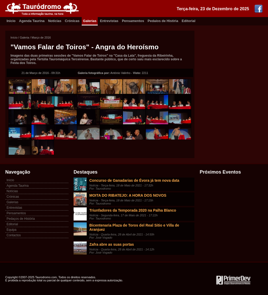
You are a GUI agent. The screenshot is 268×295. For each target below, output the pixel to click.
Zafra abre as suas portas (111, 244)
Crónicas (72, 21)
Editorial (188, 21)
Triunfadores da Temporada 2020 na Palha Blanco (132, 210)
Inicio (11, 21)
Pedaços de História (21, 219)
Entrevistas (109, 21)
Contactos (14, 235)
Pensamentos (133, 21)
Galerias (89, 21)
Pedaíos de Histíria (163, 21)
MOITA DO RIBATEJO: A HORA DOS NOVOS (127, 195)
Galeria (24, 37)
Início (14, 37)
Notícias (54, 21)
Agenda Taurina (31, 21)
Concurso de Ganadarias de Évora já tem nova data (134, 180)
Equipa (11, 230)
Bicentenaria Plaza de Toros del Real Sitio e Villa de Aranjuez (134, 227)
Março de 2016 (41, 37)
